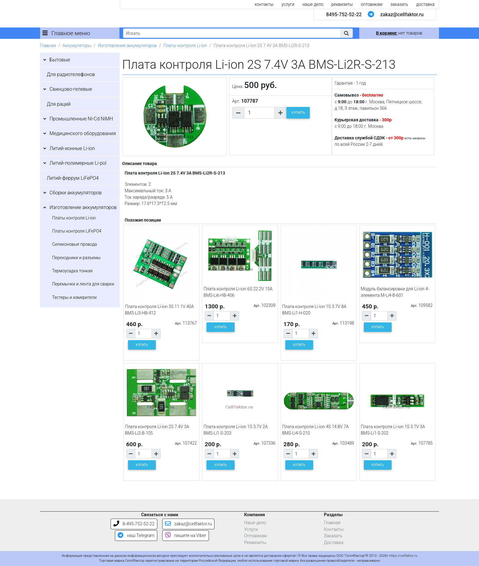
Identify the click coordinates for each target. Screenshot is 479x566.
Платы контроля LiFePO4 (76, 231)
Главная (48, 45)
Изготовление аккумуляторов (127, 45)
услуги (288, 4)
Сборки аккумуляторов (75, 193)
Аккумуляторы (76, 45)
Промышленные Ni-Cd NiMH (81, 119)
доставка (425, 4)
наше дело (312, 4)
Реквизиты (255, 542)
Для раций (59, 104)
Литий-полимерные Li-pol (77, 163)
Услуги (251, 529)
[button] (346, 33)
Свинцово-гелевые (70, 89)
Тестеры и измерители (74, 297)
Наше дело (255, 522)
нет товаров (399, 33)
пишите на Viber (185, 535)
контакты (264, 4)
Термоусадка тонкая (72, 270)
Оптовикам (255, 535)
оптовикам (371, 4)
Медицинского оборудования (82, 133)
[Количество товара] (259, 113)
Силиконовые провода (74, 244)
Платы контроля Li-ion (185, 45)
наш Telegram (136, 535)
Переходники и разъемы (76, 257)
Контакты (334, 529)
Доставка (333, 542)
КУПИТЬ (298, 113)
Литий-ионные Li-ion (72, 148)
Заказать (333, 535)
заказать (399, 4)
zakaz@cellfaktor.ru (402, 14)
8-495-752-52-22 (134, 524)
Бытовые (59, 60)
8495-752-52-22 (343, 14)
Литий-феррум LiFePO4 (73, 178)
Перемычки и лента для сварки (83, 283)
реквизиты (342, 4)
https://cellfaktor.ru (403, 556)
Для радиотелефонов (71, 74)
